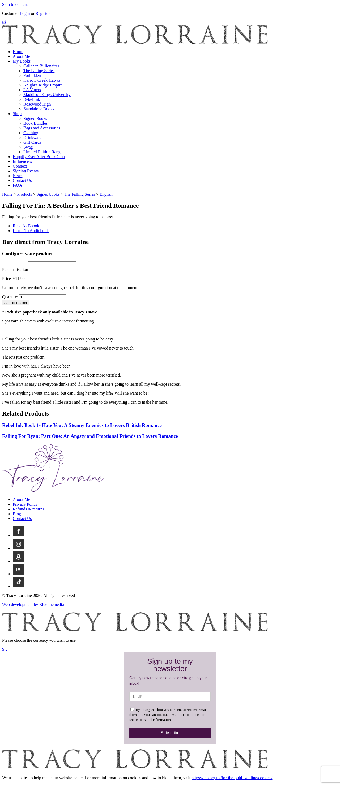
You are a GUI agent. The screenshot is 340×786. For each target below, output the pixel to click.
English (106, 194)
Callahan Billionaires (41, 66)
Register (43, 13)
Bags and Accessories (41, 128)
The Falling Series (38, 70)
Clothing (30, 132)
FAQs (18, 185)
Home (18, 51)
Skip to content (15, 4)
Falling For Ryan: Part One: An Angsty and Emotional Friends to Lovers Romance (90, 437)
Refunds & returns (28, 510)
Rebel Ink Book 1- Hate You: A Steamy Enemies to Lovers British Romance (82, 427)
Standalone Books (38, 109)
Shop (17, 113)
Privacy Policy (25, 506)
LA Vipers (32, 90)
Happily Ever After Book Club (39, 156)
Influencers (22, 161)
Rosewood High (37, 104)
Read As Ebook (26, 226)
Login (25, 13)
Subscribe (169, 734)
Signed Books (35, 118)
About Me (21, 56)
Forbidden (32, 75)
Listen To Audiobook (31, 230)
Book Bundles (35, 123)
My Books (22, 61)
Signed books (48, 194)
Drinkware (32, 137)
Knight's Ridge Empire (42, 85)
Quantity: (10, 298)
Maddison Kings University (47, 94)
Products (24, 194)
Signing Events (26, 171)
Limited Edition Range (42, 152)
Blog (17, 515)
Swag (28, 147)
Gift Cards (32, 142)
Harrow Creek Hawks (42, 80)
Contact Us (22, 180)
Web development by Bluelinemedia (33, 606)
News (17, 175)
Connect (20, 166)
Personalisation (15, 271)
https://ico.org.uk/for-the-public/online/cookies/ (232, 779)
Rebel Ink (31, 99)
